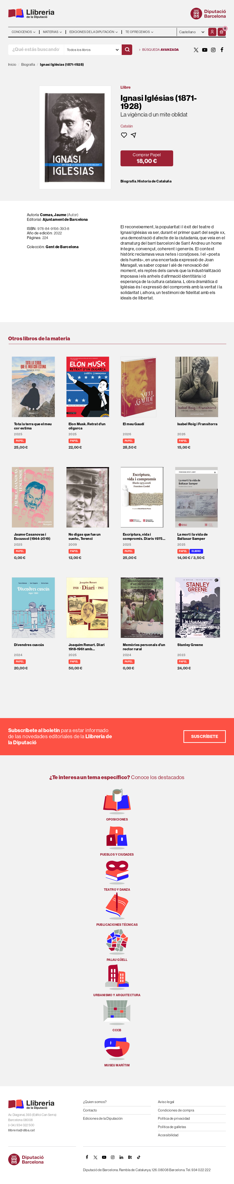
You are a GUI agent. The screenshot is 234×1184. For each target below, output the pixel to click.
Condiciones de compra (176, 1110)
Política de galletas (172, 1127)
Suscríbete (204, 736)
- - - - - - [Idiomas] (192, 32)
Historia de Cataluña (154, 181)
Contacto (90, 1110)
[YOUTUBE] (204, 50)
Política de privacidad (174, 1118)
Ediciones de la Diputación (103, 1118)
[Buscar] (127, 49)
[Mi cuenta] (212, 32)
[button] (222, 32)
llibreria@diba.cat (21, 1130)
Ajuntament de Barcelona (65, 219)
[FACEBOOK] (222, 50)
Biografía (128, 181)
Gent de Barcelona (62, 247)
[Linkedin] (121, 1157)
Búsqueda (159, 49)
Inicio (12, 64)
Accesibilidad (168, 1135)
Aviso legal (166, 1102)
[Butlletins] (130, 1157)
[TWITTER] (196, 50)
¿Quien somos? (95, 1102)
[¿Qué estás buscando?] (36, 49)
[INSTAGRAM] (213, 50)
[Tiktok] (139, 1157)
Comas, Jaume (53, 215)
